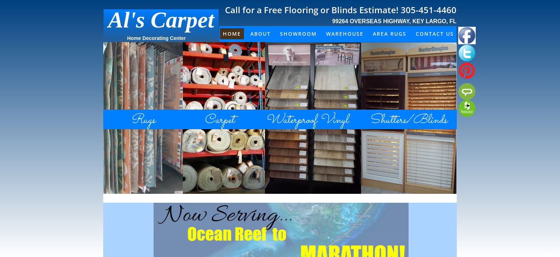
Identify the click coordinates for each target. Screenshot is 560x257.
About (260, 33)
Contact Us (435, 33)
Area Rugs (389, 33)
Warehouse (345, 33)
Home (232, 33)
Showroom (298, 33)
